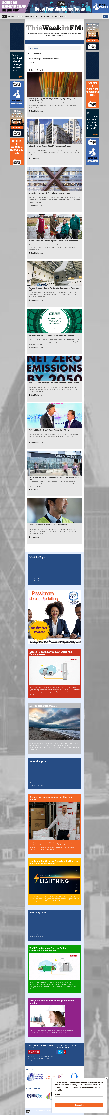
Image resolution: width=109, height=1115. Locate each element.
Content (11, 16)
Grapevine (20, 16)
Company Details (39, 1110)
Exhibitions (45, 16)
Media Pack (63, 16)
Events (27, 16)
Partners (54, 16)
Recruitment (35, 16)
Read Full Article (36, 111)
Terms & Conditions (54, 1110)
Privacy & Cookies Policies (72, 1110)
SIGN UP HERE (34, 1052)
